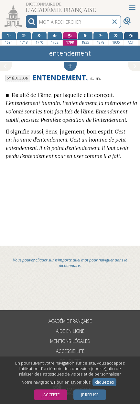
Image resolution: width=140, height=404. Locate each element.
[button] (70, 66)
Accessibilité (70, 351)
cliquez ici (104, 382)
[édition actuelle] (131, 39)
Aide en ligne (70, 331)
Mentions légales (70, 341)
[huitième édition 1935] (116, 38)
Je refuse (89, 395)
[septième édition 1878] (100, 38)
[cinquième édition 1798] (70, 39)
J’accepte (50, 395)
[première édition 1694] (9, 38)
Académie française (70, 321)
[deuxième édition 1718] (24, 38)
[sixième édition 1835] (85, 38)
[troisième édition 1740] (39, 38)
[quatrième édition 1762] (55, 38)
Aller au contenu (25, 5)
